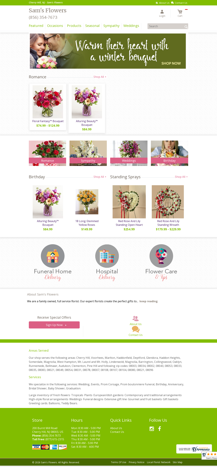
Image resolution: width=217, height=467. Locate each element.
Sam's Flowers (47, 10)
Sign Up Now (54, 326)
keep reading (149, 303)
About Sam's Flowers (42, 295)
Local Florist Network (158, 463)
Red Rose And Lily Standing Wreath (168, 224)
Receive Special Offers (54, 319)
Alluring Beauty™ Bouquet (86, 123)
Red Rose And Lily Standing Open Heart (128, 224)
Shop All (100, 77)
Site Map (177, 463)
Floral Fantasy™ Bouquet (47, 122)
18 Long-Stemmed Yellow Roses (87, 224)
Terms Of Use (118, 463)
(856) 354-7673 (43, 17)
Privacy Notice (136, 463)
